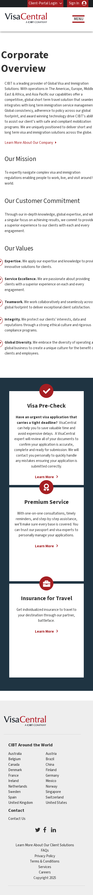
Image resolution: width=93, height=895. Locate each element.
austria (51, 753)
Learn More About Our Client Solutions (45, 845)
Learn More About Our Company (29, 142)
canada (13, 764)
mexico (51, 780)
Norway (51, 786)
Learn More (44, 546)
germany (52, 775)
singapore (53, 791)
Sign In (74, 3)
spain (12, 797)
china (50, 764)
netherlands (17, 786)
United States (56, 802)
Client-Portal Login (43, 3)
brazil (50, 759)
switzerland (55, 797)
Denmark (15, 770)
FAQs (45, 850)
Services (44, 867)
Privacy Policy (44, 856)
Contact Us (16, 818)
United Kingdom (20, 802)
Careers (45, 872)
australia (15, 753)
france (13, 775)
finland (51, 770)
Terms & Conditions (44, 861)
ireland (13, 780)
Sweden (14, 791)
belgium (14, 759)
